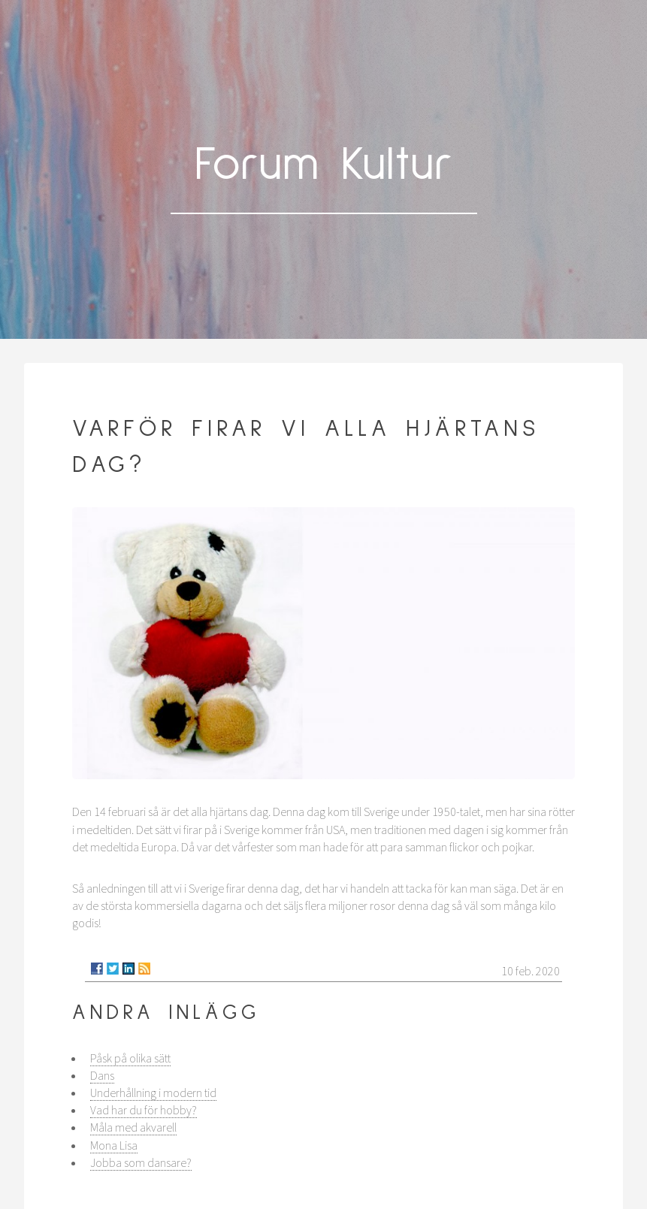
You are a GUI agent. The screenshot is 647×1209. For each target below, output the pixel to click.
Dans (102, 1075)
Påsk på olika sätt (130, 1057)
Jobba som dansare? (141, 1162)
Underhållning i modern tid (153, 1092)
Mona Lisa (114, 1145)
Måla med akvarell (133, 1127)
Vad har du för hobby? (143, 1109)
